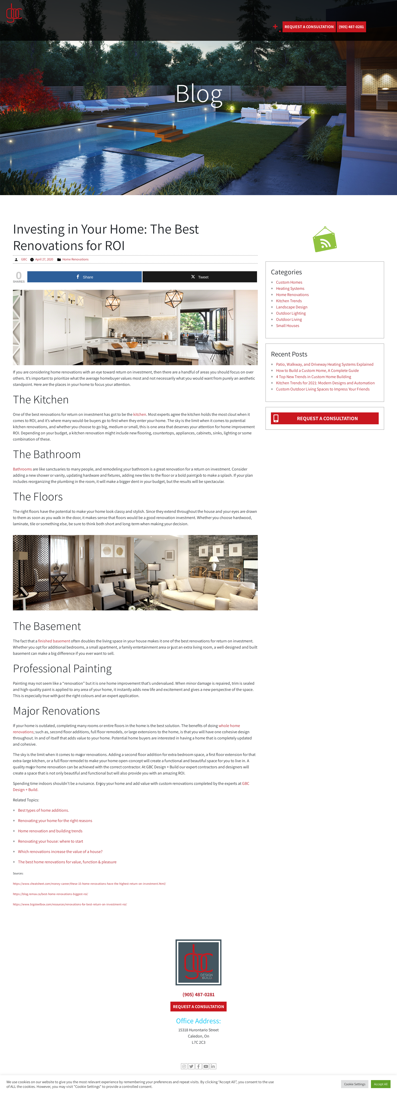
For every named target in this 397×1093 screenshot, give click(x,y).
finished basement (54, 641)
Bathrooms (22, 469)
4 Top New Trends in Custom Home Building (313, 376)
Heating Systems (290, 288)
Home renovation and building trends (50, 831)
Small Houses (287, 325)
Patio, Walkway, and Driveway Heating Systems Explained (325, 364)
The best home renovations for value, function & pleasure (67, 862)
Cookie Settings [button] (354, 1084)
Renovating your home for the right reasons (55, 820)
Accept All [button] (380, 1084)
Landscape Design (292, 307)
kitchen (139, 414)
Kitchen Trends (289, 301)
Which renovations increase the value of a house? (60, 851)
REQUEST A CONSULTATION (309, 26)
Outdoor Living (289, 319)
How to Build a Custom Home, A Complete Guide (317, 370)
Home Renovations (75, 259)
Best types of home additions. (43, 810)
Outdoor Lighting (291, 313)
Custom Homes (289, 282)
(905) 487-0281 (199, 994)
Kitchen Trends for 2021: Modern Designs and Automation (325, 383)
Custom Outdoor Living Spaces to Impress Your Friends (323, 389)
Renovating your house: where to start (50, 841)
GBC (24, 259)
